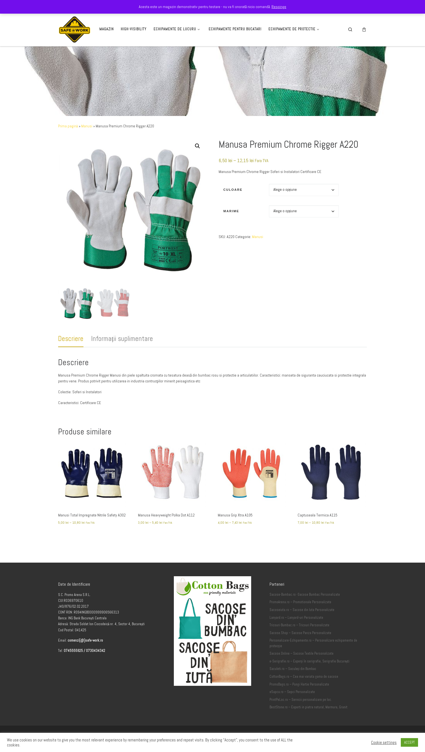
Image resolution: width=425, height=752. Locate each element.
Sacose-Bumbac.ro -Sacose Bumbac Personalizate (305, 594)
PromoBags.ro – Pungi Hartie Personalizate (299, 684)
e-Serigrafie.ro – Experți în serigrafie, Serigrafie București (309, 661)
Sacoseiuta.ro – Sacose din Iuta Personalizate (302, 610)
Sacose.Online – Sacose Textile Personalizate (301, 653)
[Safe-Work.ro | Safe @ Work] (74, 28)
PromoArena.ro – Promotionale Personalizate (300, 602)
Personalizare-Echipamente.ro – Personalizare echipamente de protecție (313, 643)
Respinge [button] (278, 6)
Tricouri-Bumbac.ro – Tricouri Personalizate (299, 625)
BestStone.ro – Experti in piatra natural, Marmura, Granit (308, 707)
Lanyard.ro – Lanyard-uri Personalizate (296, 617)
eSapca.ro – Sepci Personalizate (292, 692)
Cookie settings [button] (384, 742)
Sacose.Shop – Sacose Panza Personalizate (300, 633)
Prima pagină (68, 126)
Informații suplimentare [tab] (122, 338)
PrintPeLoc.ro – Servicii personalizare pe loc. (301, 699)
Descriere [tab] (70, 338)
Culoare (233, 189)
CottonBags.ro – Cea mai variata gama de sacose (304, 676)
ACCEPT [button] (409, 742)
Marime (231, 211)
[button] (197, 146)
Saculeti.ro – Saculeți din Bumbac (293, 669)
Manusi (86, 126)
